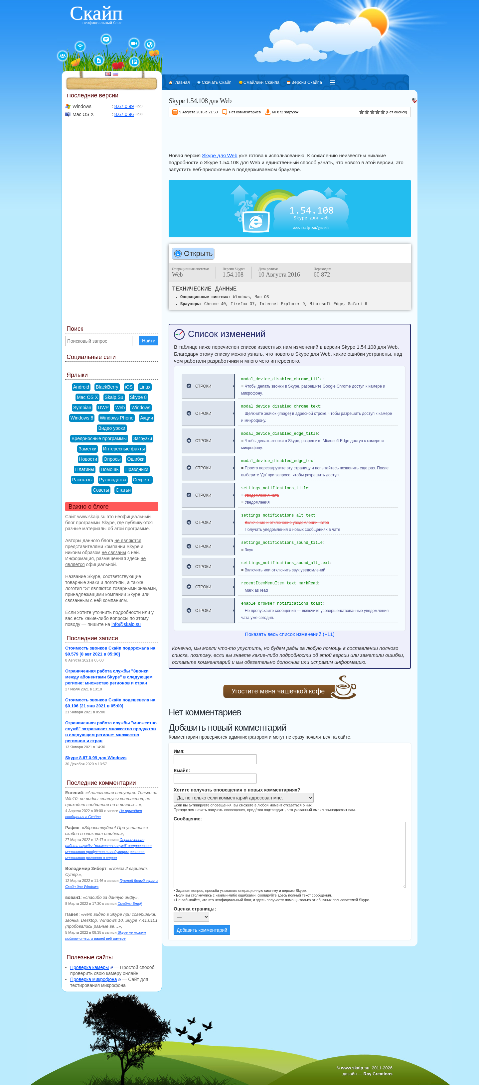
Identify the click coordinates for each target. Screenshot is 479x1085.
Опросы (112, 459)
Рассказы (82, 479)
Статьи (123, 490)
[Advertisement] (290, 134)
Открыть (198, 253)
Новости (88, 459)
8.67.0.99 (124, 106)
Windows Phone (116, 418)
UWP (103, 407)
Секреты (142, 479)
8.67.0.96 (124, 114)
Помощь (110, 469)
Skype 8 (138, 397)
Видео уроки (111, 428)
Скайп (96, 13)
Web (120, 407)
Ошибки (136, 459)
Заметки (87, 448)
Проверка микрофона (93, 979)
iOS (129, 387)
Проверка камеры (89, 967)
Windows (140, 407)
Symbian (82, 407)
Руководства (112, 479)
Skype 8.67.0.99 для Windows (95, 757)
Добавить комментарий (202, 930)
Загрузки (142, 438)
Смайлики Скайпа (261, 82)
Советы (101, 490)
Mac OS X (87, 397)
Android (81, 387)
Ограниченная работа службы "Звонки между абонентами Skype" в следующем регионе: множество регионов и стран (109, 676)
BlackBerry (107, 387)
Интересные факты (124, 448)
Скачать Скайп (216, 82)
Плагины (84, 469)
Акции (146, 418)
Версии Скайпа (306, 82)
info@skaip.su (126, 624)
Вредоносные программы (99, 438)
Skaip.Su (114, 397)
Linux (144, 387)
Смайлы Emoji (129, 903)
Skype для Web (219, 155)
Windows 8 (82, 418)
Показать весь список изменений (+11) (289, 634)
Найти (148, 340)
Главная (181, 82)
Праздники (136, 469)
